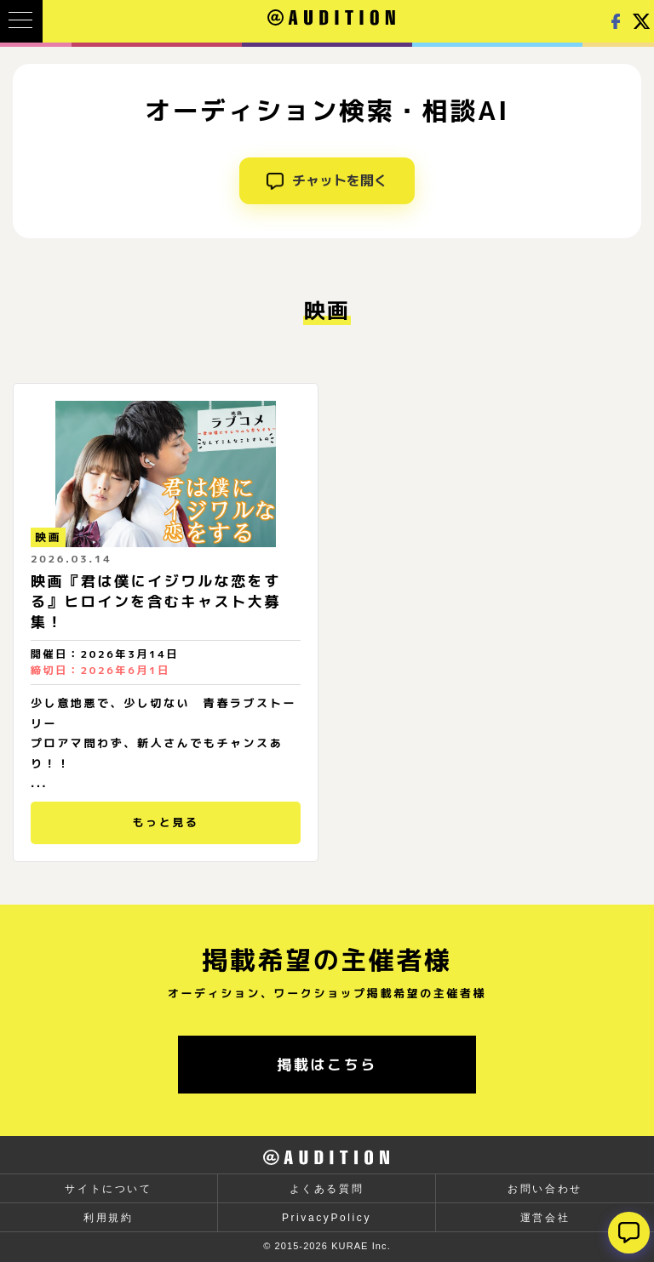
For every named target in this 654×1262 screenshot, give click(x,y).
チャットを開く (327, 180)
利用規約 (108, 1218)
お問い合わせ (545, 1189)
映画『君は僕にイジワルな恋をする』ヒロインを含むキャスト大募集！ (156, 601)
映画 (48, 537)
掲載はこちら (327, 1064)
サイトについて (108, 1189)
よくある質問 (327, 1189)
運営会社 (545, 1218)
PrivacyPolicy (326, 1218)
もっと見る (165, 822)
